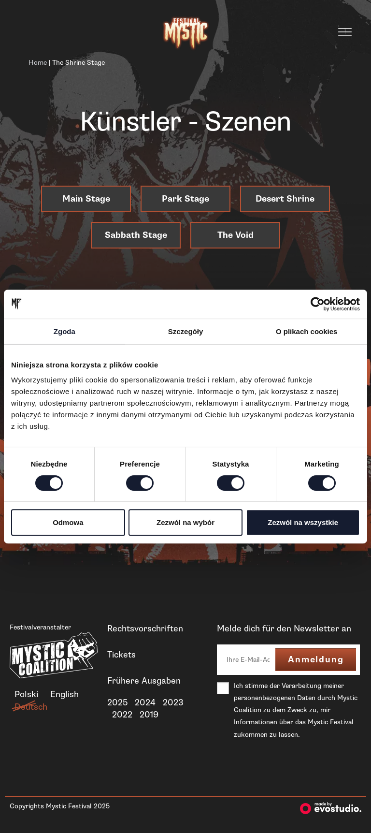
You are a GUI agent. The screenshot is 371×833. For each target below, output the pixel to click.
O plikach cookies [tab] (307, 331)
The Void (235, 235)
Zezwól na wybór (185, 522)
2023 (173, 702)
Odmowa (68, 522)
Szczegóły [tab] (185, 331)
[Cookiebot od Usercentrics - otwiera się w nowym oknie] (317, 304)
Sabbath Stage (136, 235)
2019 (149, 714)
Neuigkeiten (131, 736)
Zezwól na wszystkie (303, 522)
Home (38, 62)
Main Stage (86, 199)
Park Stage (185, 199)
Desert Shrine (285, 199)
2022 (122, 714)
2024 (145, 702)
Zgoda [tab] (64, 331)
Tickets (121, 654)
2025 (117, 702)
